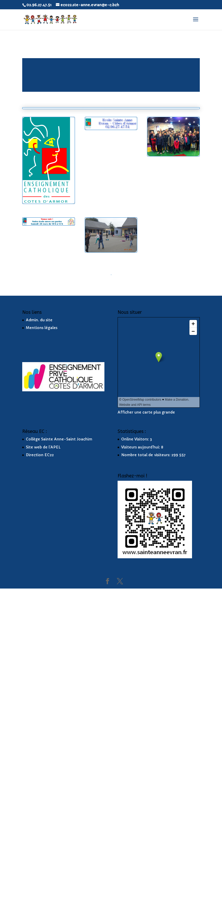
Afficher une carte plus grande (146, 731)
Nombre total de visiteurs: (146, 774)
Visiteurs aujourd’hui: (141, 766)
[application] (111, 75)
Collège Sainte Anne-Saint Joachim (59, 758)
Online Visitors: (135, 758)
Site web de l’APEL (43, 766)
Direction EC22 (40, 774)
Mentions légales (41, 647)
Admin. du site (39, 639)
